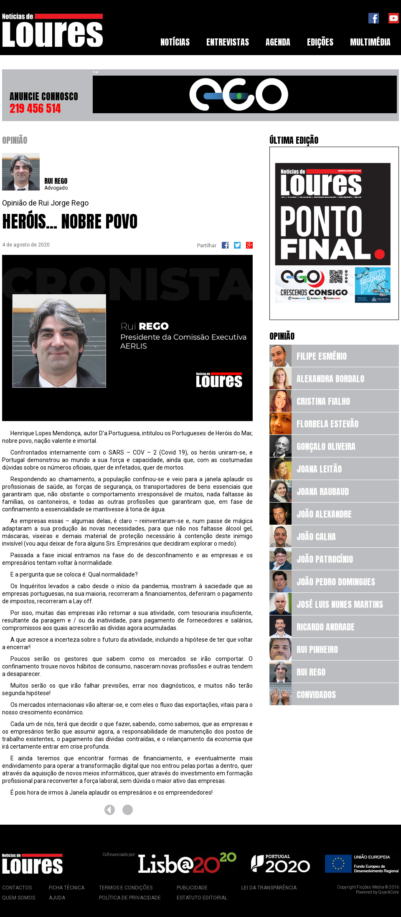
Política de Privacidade (130, 898)
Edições (320, 42)
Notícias (175, 42)
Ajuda (57, 898)
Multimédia (370, 42)
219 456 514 (35, 108)
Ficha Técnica (66, 888)
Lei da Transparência (269, 888)
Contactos (17, 888)
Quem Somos (18, 898)
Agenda (278, 42)
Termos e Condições (125, 888)
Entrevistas (227, 42)
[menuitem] (175, 42)
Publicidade (192, 888)
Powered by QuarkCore (377, 892)
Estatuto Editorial (202, 898)
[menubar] (275, 42)
